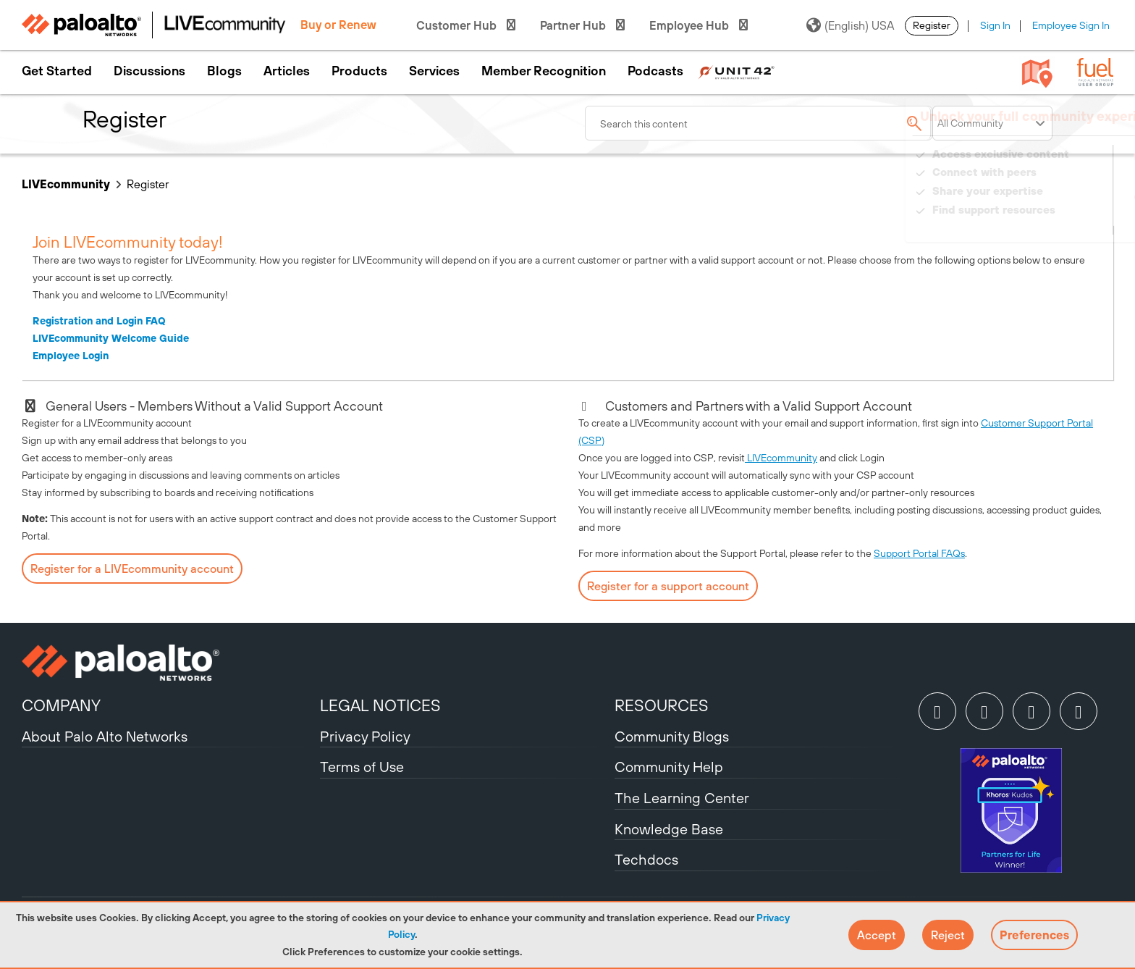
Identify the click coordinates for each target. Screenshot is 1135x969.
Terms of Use (362, 766)
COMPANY (61, 705)
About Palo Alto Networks (104, 736)
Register (931, 25)
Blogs (224, 71)
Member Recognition (543, 71)
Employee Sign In (1071, 25)
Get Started (57, 71)
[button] (876, 935)
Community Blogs (672, 736)
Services (434, 71)
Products (359, 71)
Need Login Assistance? (1048, 224)
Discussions (149, 71)
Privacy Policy (365, 736)
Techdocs (646, 859)
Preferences (1034, 934)
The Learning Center (682, 797)
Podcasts (655, 71)
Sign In (995, 25)
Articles (286, 71)
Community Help (669, 766)
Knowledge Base (669, 829)
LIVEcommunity (66, 183)
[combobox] (758, 123)
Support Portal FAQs (919, 553)
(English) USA (850, 25)
